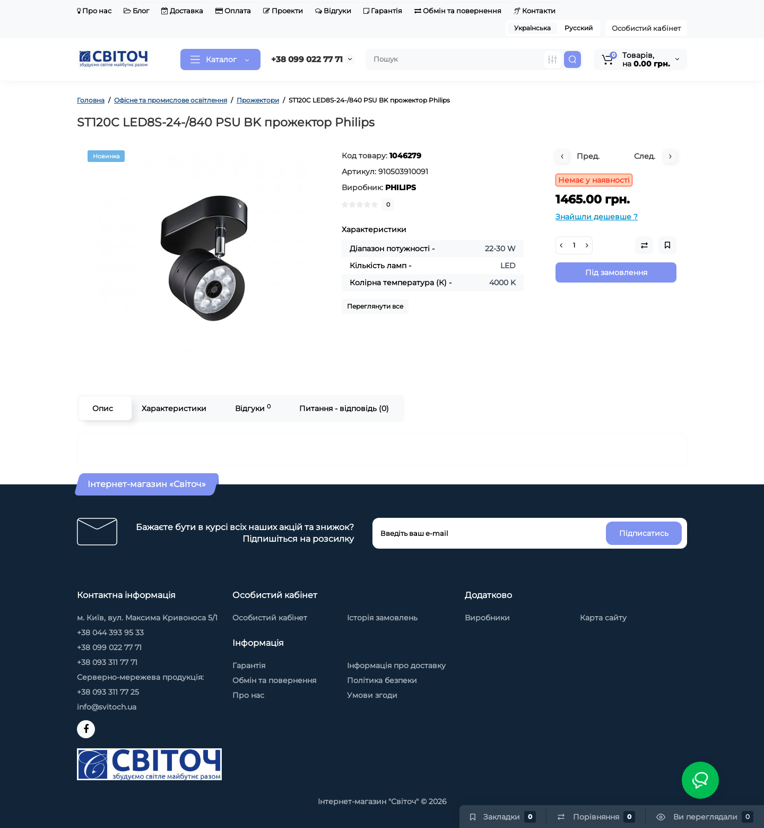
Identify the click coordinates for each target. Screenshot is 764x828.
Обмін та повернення (457, 10)
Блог (136, 10)
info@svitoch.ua (106, 707)
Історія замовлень (382, 617)
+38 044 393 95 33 (110, 632)
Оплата (233, 10)
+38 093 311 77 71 (107, 662)
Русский (579, 28)
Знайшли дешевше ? (596, 216)
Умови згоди (372, 695)
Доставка (182, 10)
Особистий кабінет (646, 28)
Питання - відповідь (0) (344, 408)
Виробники (487, 617)
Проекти (283, 10)
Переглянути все (375, 306)
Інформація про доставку (396, 665)
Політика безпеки (382, 680)
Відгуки (333, 10)
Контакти (534, 10)
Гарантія (382, 10)
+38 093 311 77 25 (108, 692)
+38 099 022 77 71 (307, 59)
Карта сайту (603, 617)
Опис (102, 408)
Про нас (94, 10)
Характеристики (174, 408)
